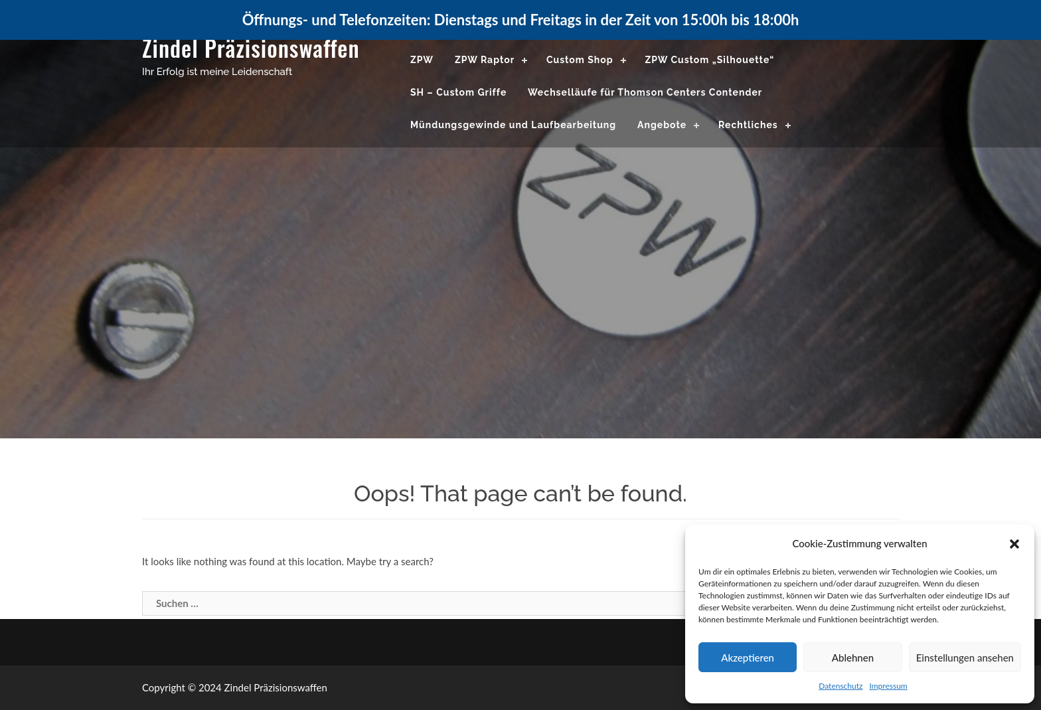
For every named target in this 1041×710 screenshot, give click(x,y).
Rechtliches (748, 125)
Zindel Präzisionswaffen (251, 47)
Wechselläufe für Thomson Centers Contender (645, 92)
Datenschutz (840, 686)
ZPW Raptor (485, 59)
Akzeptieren (747, 658)
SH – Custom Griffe (458, 92)
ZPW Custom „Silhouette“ (709, 59)
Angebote (661, 125)
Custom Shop (579, 59)
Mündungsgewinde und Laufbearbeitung (513, 125)
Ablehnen (853, 658)
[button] (1014, 544)
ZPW (422, 59)
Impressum (888, 686)
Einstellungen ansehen (965, 658)
